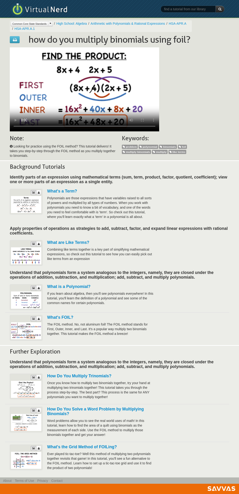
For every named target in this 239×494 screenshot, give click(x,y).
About (7, 481)
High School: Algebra (71, 23)
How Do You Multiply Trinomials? (79, 376)
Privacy (42, 481)
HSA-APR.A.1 (24, 29)
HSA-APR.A (177, 23)
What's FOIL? (60, 317)
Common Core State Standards (29, 23)
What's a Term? (62, 191)
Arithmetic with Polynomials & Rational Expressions (128, 23)
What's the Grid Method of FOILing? (82, 447)
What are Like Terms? (68, 242)
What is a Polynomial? (69, 286)
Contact (57, 481)
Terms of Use (24, 481)
